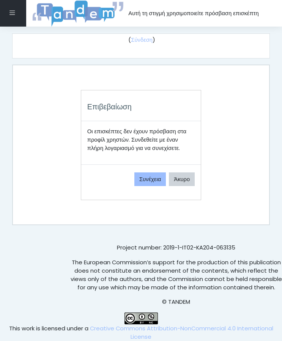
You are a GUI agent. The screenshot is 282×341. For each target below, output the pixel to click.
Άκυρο (182, 179)
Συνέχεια (150, 179)
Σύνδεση (142, 40)
